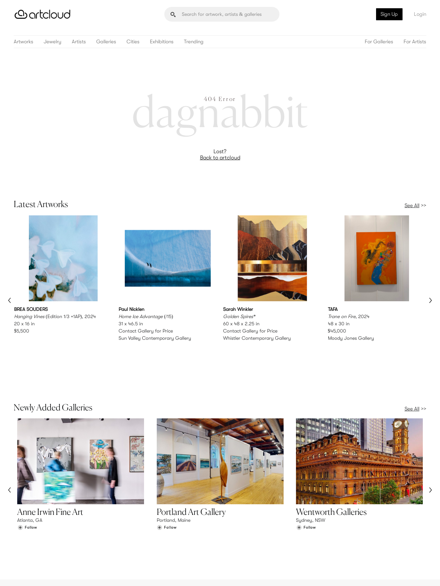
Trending (194, 41)
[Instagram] (335, 572)
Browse (24, 530)
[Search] (221, 14)
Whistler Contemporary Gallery (257, 338)
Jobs (340, 537)
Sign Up (389, 14)
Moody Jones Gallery (351, 338)
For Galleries (379, 41)
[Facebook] (366, 572)
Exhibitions (162, 41)
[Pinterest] (350, 572)
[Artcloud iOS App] (395, 572)
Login (420, 14)
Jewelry (53, 41)
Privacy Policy (76, 576)
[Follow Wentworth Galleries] (306, 484)
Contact (344, 544)
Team (340, 530)
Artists (79, 41)
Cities (133, 41)
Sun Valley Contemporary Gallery (155, 338)
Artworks (23, 41)
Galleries (106, 41)
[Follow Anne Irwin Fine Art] (27, 484)
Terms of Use (49, 576)
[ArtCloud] (42, 14)
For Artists (415, 41)
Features (132, 530)
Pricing (130, 537)
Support (132, 544)
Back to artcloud (220, 158)
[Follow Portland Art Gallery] (167, 484)
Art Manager (242, 544)
